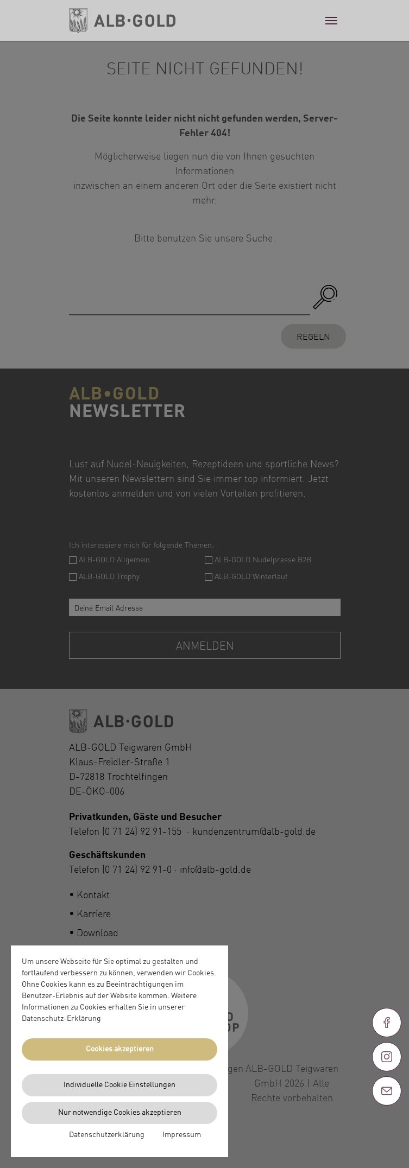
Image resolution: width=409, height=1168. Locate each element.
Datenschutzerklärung (106, 1135)
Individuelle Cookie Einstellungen (119, 1085)
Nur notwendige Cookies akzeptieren (119, 1112)
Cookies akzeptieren (120, 1049)
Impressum (181, 1135)
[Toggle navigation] (331, 20)
